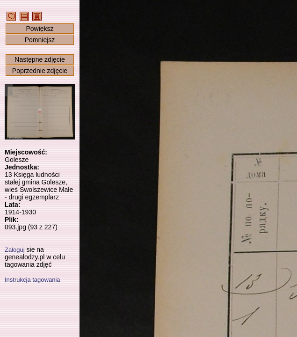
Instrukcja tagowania (32, 279)
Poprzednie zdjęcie (39, 70)
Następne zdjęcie (39, 59)
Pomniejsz (40, 40)
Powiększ (39, 28)
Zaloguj (15, 249)
